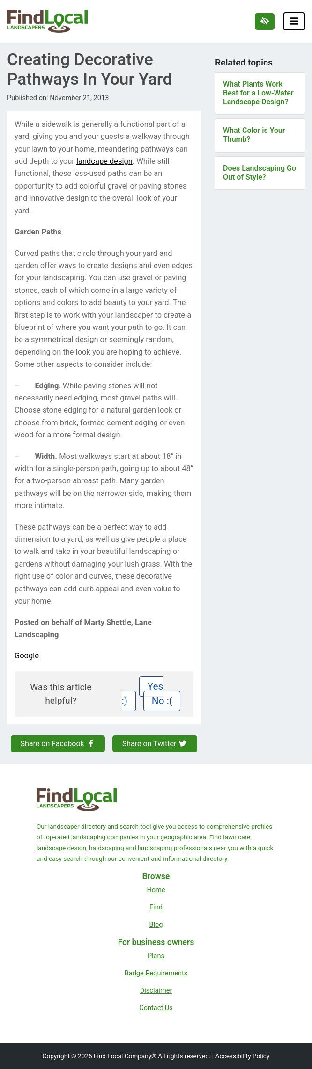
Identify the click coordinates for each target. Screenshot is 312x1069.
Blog (156, 924)
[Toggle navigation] (294, 21)
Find (156, 907)
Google (27, 655)
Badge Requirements (156, 973)
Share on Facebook (58, 743)
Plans (156, 956)
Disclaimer (156, 990)
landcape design (104, 161)
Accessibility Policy (242, 1056)
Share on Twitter (155, 743)
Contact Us (156, 1008)
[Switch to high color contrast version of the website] (265, 21)
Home (156, 890)
